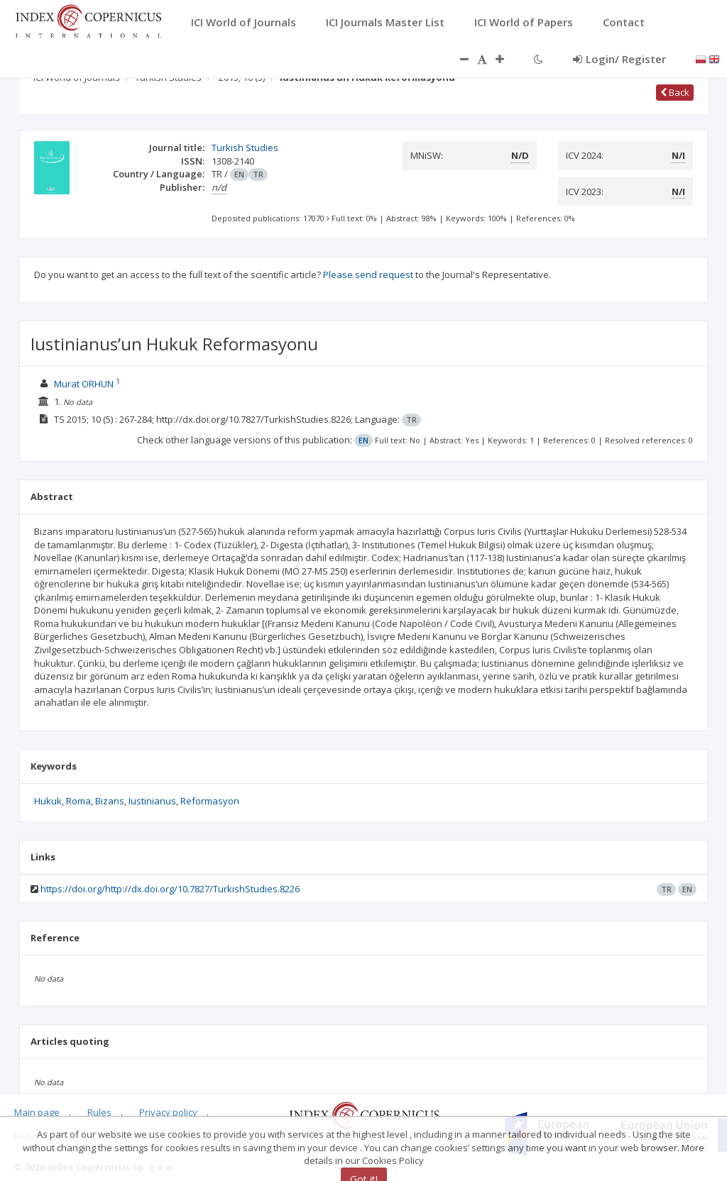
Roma (78, 800)
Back (674, 92)
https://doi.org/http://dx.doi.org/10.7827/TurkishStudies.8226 (170, 888)
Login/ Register (619, 59)
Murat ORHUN (84, 383)
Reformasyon (209, 800)
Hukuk (48, 800)
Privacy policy (168, 1112)
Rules (99, 1112)
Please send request (368, 274)
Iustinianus (152, 800)
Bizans (109, 800)
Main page (37, 1112)
